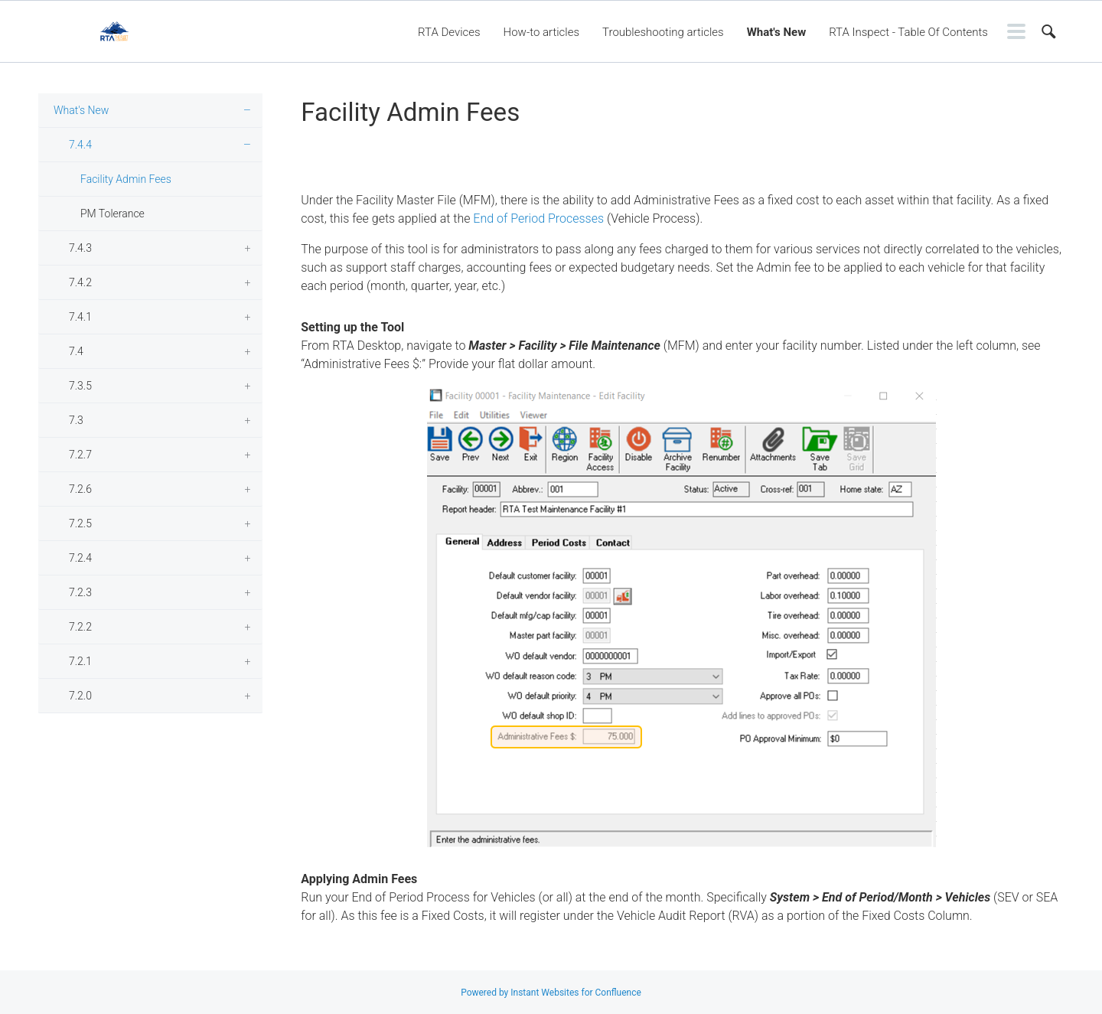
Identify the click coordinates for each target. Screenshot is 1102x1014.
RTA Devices (449, 32)
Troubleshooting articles (663, 32)
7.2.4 (80, 558)
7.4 (76, 351)
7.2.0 (80, 696)
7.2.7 (80, 454)
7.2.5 (80, 523)
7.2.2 (80, 627)
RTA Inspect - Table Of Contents (908, 32)
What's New (777, 32)
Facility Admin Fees (125, 179)
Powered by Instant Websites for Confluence (551, 992)
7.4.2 (80, 282)
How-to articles (541, 32)
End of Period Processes (538, 218)
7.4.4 (80, 145)
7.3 (76, 420)
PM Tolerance (112, 213)
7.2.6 (80, 489)
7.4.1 (80, 317)
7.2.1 (80, 661)
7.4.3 (80, 248)
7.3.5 (80, 386)
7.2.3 (80, 592)
